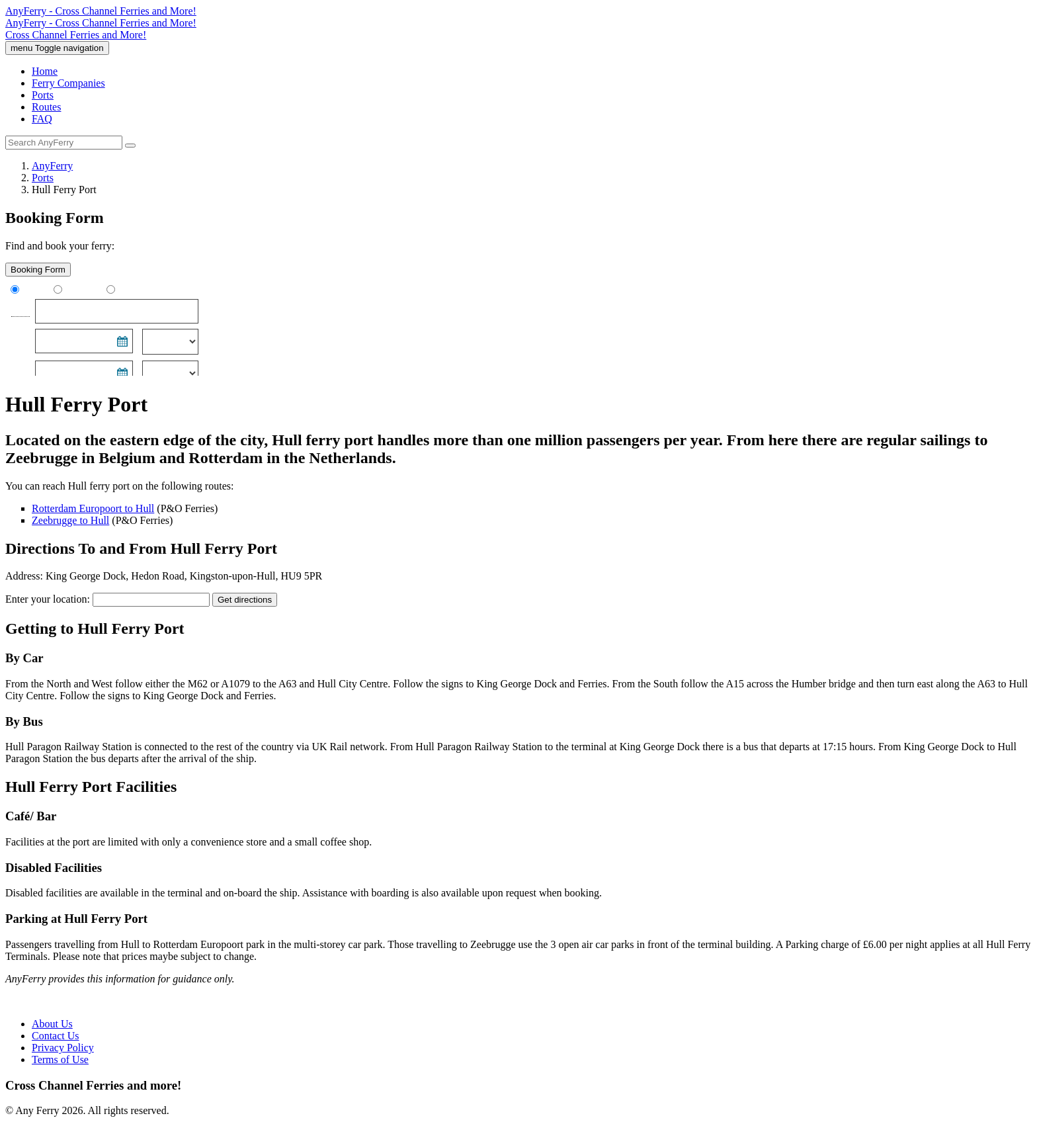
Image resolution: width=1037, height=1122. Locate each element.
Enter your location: (47, 599)
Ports (43, 95)
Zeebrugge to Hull (70, 520)
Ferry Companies (68, 83)
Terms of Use (60, 1059)
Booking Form (38, 270)
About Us (52, 1023)
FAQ (42, 118)
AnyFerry (52, 165)
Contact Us (55, 1035)
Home (45, 71)
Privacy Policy (63, 1047)
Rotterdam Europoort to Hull (93, 508)
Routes (46, 106)
